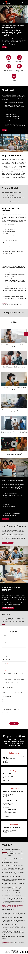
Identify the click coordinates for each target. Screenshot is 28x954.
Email (4, 649)
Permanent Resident (7, 682)
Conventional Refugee (18, 679)
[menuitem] (9, 59)
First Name (5, 635)
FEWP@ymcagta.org (6, 942)
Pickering (21, 905)
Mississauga (10, 905)
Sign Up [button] (4, 47)
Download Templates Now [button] (8, 607)
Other (16, 682)
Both (4, 704)
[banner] (6, 2)
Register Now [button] (5, 518)
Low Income (18, 690)
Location (5, 663)
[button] (14, 336)
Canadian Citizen (6, 679)
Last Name (5, 642)
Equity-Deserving (7, 690)
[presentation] (12, 717)
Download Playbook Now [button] (8, 542)
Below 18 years (6, 673)
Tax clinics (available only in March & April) (12, 701)
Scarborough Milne (13, 906)
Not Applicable (19, 693)
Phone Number (6, 656)
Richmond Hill (5, 906)
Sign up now (4, 303)
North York (16, 905)
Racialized (6, 693)
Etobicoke (4, 905)
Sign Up (3, 182)
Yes (3, 712)
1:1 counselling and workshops (10, 699)
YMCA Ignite (20, 488)
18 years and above (17, 673)
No (8, 712)
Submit (14, 723)
